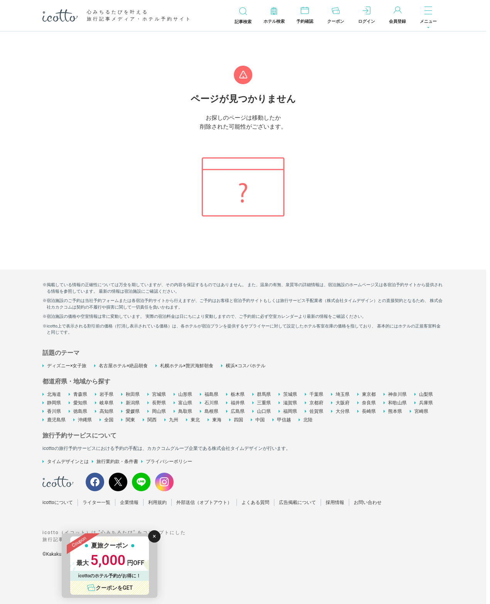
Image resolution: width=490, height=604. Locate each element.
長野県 (159, 402)
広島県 (238, 411)
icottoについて (57, 502)
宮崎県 (421, 411)
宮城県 (159, 394)
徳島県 (80, 411)
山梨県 (426, 394)
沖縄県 (85, 419)
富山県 (185, 402)
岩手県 (106, 394)
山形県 (185, 394)
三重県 (264, 402)
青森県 (80, 394)
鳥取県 (185, 411)
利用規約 (157, 502)
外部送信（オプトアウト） (204, 502)
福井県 (238, 402)
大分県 (343, 411)
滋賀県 (290, 402)
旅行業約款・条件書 (117, 461)
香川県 (54, 411)
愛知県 (80, 402)
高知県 (106, 411)
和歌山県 (397, 402)
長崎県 (369, 411)
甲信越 (284, 419)
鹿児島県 (56, 419)
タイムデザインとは (68, 461)
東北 (195, 419)
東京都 (369, 394)
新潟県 (133, 402)
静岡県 (54, 402)
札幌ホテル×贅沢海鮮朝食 (186, 365)
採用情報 (335, 502)
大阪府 (343, 402)
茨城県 (290, 394)
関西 (152, 419)
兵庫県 (426, 402)
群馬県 (264, 394)
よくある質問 (255, 502)
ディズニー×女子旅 (66, 365)
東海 (216, 419)
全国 (108, 419)
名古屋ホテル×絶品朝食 (123, 365)
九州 (173, 419)
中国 (260, 419)
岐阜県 (106, 402)
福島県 (211, 394)
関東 (130, 419)
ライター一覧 (96, 502)
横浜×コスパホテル (245, 365)
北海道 (54, 394)
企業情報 (129, 502)
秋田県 (133, 394)
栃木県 (238, 394)
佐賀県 (316, 411)
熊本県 (395, 411)
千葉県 (316, 394)
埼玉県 (343, 394)
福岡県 (290, 411)
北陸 (308, 419)
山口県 (264, 411)
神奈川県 (397, 394)
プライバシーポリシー (169, 461)
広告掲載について (297, 502)
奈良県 (369, 402)
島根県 (211, 411)
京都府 (316, 402)
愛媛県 (133, 411)
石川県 (211, 402)
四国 (238, 419)
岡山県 (159, 411)
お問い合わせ (368, 502)
